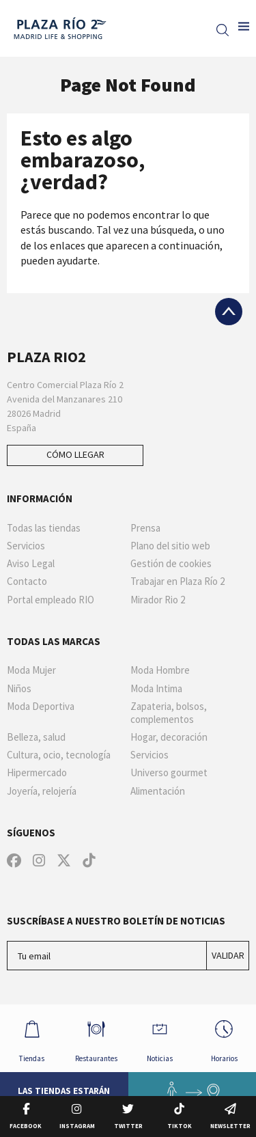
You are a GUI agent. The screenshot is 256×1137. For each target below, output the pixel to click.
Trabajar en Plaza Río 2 (177, 581)
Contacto (27, 581)
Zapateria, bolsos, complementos (168, 713)
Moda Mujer (31, 670)
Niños (19, 689)
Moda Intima (156, 689)
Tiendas (32, 1037)
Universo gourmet (169, 773)
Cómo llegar (75, 454)
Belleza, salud (36, 737)
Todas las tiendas (44, 528)
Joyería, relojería (41, 791)
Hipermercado (37, 773)
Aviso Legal (31, 564)
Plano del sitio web (170, 546)
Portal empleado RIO (50, 600)
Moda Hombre (160, 670)
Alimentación (157, 791)
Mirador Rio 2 (157, 600)
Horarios (224, 1037)
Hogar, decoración (169, 737)
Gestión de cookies (171, 564)
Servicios (26, 546)
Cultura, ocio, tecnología (59, 755)
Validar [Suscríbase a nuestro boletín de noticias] (228, 955)
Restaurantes (96, 1037)
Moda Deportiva (40, 706)
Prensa (145, 528)
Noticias (160, 1037)
